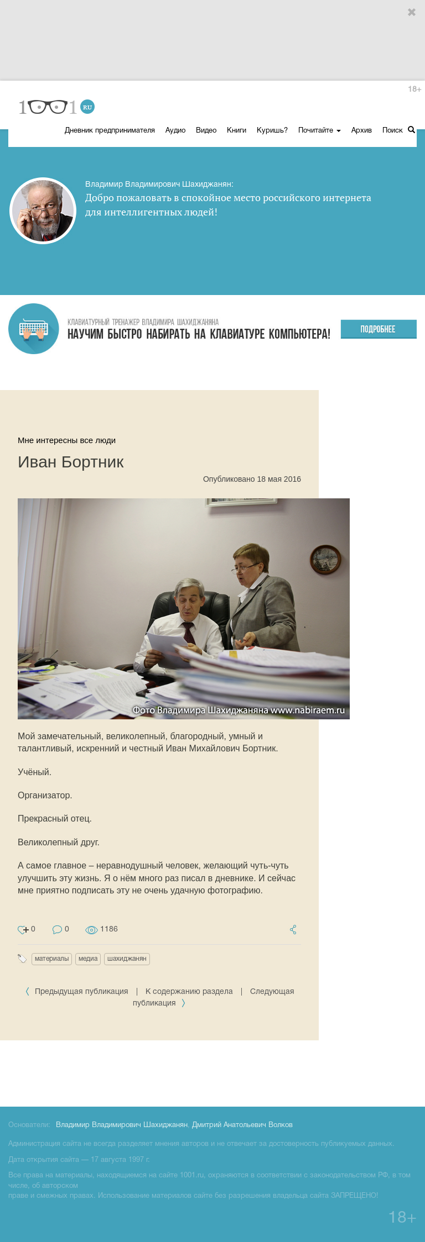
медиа (88, 959)
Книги (236, 131)
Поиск (398, 130)
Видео (206, 131)
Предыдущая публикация (78, 992)
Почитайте (319, 131)
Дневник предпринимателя (110, 131)
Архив (361, 131)
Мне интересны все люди (67, 440)
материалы (52, 959)
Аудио (175, 131)
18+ (414, 89)
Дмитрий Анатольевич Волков (242, 1125)
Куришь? (272, 131)
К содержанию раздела (189, 992)
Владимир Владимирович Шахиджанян (122, 1125)
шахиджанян (127, 959)
